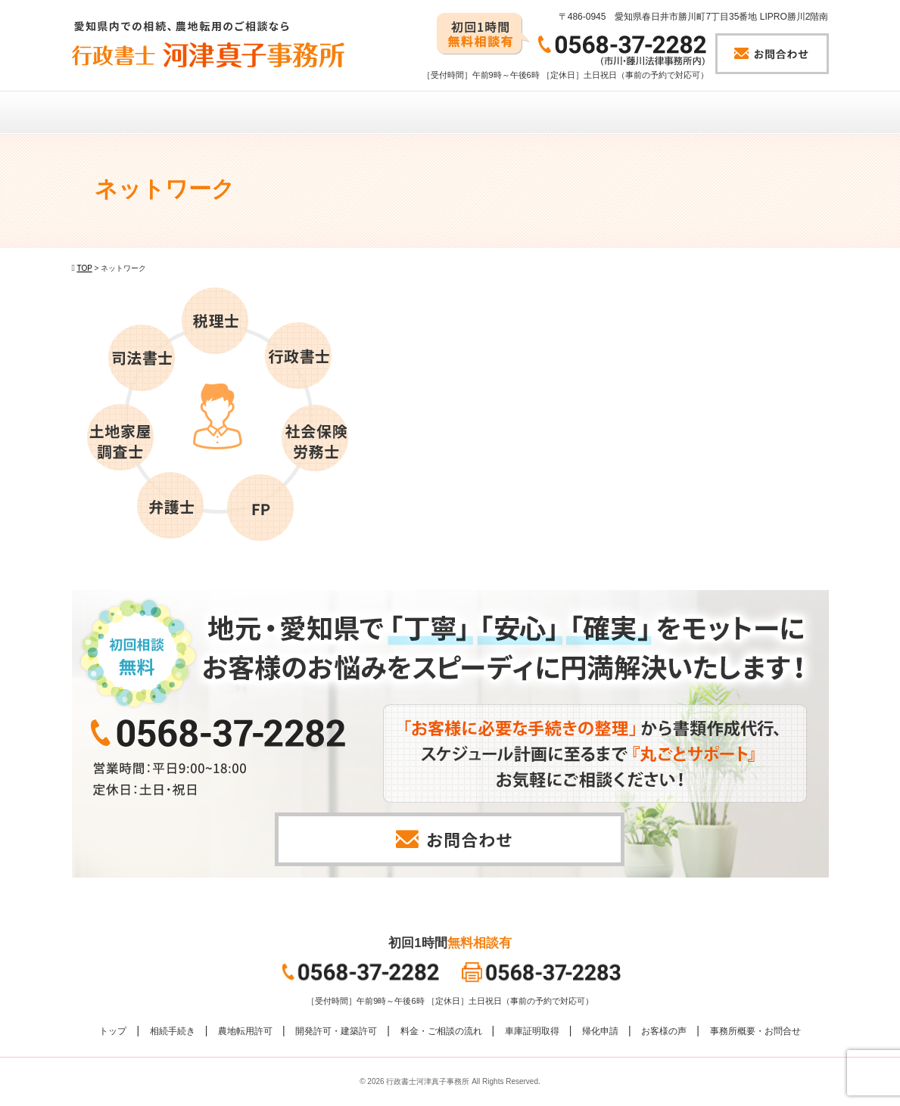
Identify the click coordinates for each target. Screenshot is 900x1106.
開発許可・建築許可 (336, 1031)
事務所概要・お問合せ (755, 1031)
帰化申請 (600, 1031)
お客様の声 (664, 1031)
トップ (112, 1031)
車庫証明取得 (532, 1031)
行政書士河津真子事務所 (427, 1081)
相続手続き (172, 1031)
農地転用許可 (245, 1031)
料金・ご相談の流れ (441, 1031)
